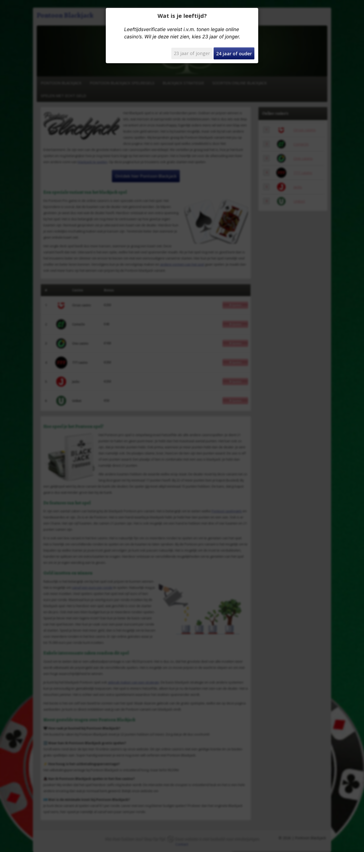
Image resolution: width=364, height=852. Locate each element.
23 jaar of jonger (192, 53)
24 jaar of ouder (234, 53)
